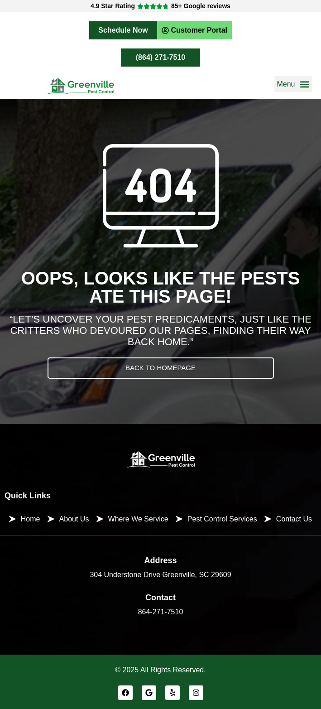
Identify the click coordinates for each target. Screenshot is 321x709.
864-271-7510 (160, 612)
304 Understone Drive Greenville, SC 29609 (160, 575)
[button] (293, 84)
